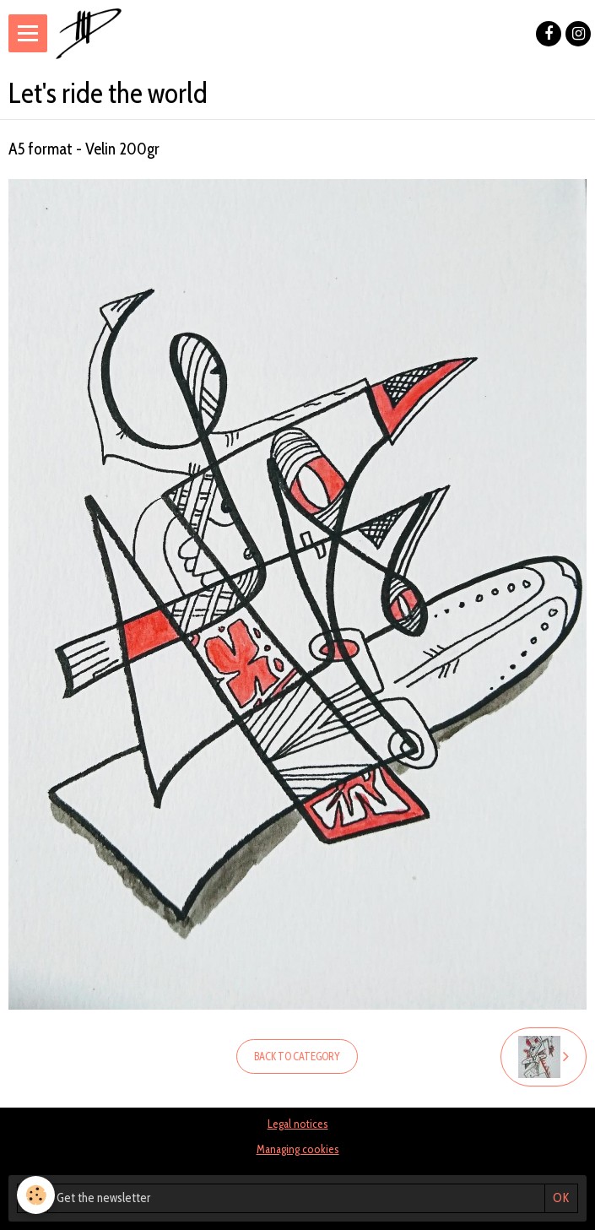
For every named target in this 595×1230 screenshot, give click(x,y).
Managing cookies (298, 1149)
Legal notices (298, 1123)
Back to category (297, 1056)
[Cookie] (36, 1195)
